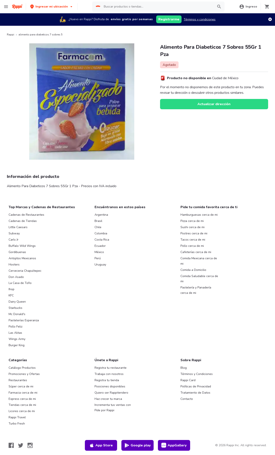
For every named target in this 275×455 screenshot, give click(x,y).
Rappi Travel (17, 417)
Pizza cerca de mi (192, 221)
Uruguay (100, 264)
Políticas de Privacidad (195, 386)
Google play (137, 445)
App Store (101, 445)
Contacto (186, 399)
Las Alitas (15, 333)
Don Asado (16, 277)
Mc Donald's (17, 314)
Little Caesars (18, 227)
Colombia (101, 233)
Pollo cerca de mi (192, 246)
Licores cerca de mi (22, 411)
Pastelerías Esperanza (24, 320)
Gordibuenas (17, 252)
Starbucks (15, 308)
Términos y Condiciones (196, 374)
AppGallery (174, 445)
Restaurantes (18, 380)
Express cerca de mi (22, 399)
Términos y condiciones (199, 19)
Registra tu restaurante (111, 368)
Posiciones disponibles (110, 386)
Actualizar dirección (214, 104)
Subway (14, 233)
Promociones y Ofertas (24, 374)
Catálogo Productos (22, 368)
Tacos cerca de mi (192, 240)
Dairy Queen (17, 302)
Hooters (14, 264)
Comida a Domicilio (193, 270)
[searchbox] (157, 7)
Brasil (98, 221)
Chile (98, 227)
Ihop (11, 289)
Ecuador (100, 246)
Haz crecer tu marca (108, 399)
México (99, 252)
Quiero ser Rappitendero (111, 393)
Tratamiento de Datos (195, 393)
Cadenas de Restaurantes (26, 215)
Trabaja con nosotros (109, 374)
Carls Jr (13, 240)
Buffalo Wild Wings (22, 246)
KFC (11, 295)
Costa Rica (102, 240)
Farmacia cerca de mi (23, 393)
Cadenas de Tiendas (23, 221)
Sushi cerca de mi (192, 227)
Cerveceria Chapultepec (25, 271)
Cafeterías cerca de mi (195, 252)
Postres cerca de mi (193, 233)
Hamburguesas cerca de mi (199, 215)
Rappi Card (188, 380)
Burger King (16, 345)
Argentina (101, 215)
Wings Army (17, 339)
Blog (183, 368)
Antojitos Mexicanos (22, 258)
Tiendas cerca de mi (22, 405)
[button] (51, 6)
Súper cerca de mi (21, 386)
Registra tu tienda (107, 380)
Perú (98, 258)
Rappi (10, 34)
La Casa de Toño (20, 283)
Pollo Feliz (15, 327)
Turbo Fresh (17, 424)
